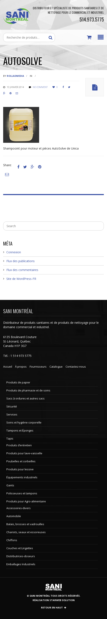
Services (11, 414)
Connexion (13, 252)
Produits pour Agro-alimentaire (26, 501)
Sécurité (11, 406)
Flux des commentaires (22, 270)
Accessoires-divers (18, 508)
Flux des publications (20, 261)
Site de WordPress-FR (21, 279)
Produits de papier (18, 382)
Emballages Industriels (20, 564)
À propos (21, 366)
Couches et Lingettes (19, 548)
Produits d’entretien (19, 445)
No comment (40, 87)
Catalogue (56, 366)
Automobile (13, 516)
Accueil (7, 366)
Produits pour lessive (20, 469)
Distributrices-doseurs (20, 556)
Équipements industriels (21, 477)
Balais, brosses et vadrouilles (25, 524)
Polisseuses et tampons (21, 493)
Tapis (9, 438)
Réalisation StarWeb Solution (54, 600)
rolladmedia (15, 75)
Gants (10, 485)
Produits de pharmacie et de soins (28, 390)
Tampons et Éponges (19, 430)
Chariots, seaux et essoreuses (26, 532)
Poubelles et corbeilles (21, 461)
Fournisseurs (38, 366)
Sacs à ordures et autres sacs (25, 398)
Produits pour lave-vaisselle (24, 453)
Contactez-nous (76, 366)
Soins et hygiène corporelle (23, 422)
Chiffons (11, 540)
